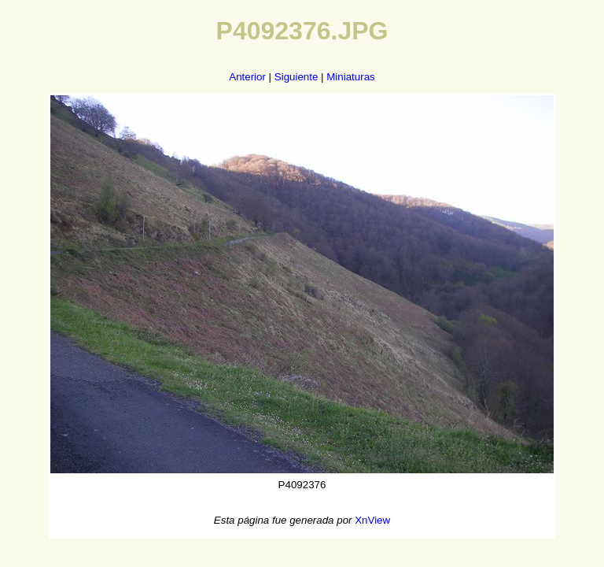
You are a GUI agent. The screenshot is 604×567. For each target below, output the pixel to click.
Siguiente (296, 77)
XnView (372, 520)
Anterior (247, 77)
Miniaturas (350, 77)
